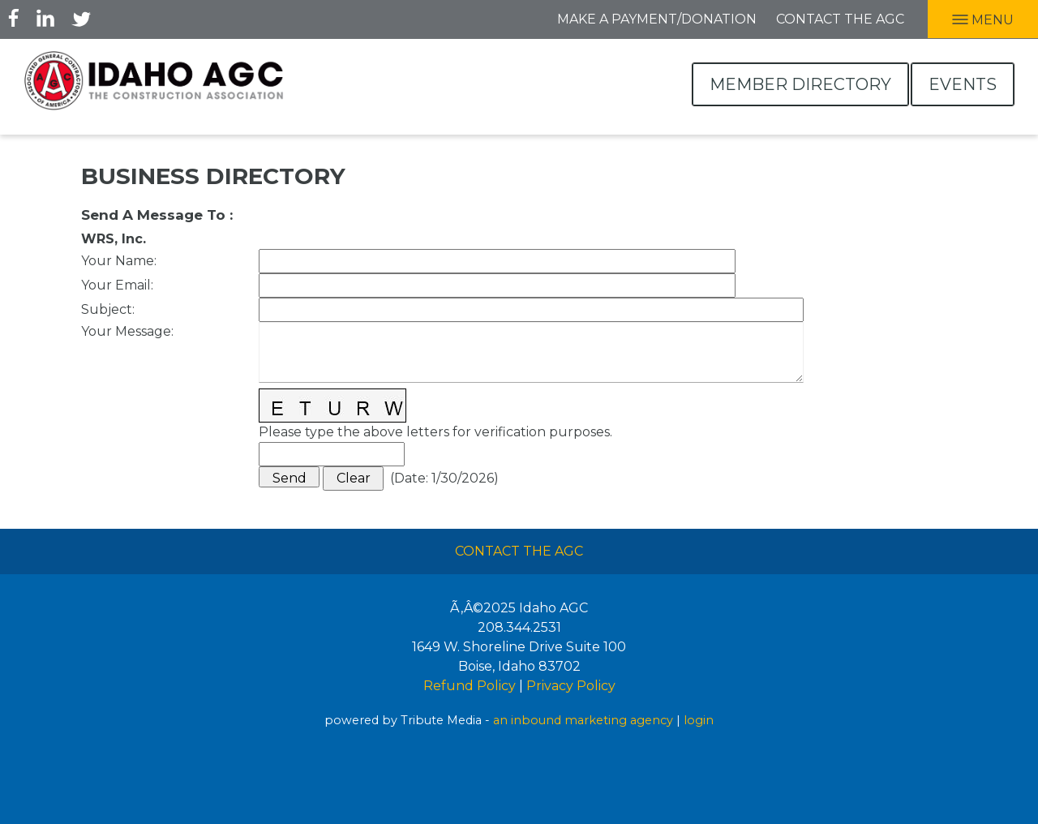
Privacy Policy (571, 685)
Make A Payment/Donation (657, 19)
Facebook (14, 18)
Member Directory (800, 84)
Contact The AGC (519, 551)
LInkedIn (45, 18)
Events (963, 84)
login (699, 720)
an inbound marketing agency (583, 720)
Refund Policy (469, 685)
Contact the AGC (840, 19)
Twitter (81, 18)
